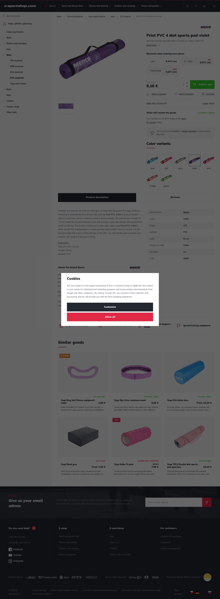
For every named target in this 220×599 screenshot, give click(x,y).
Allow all (110, 317)
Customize (110, 307)
